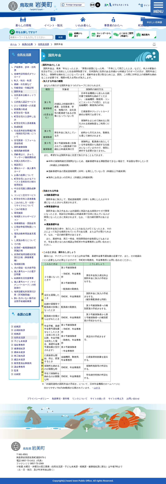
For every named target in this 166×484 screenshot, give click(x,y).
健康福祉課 (19, 348)
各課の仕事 (27, 44)
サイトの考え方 (116, 398)
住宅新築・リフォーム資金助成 (25, 142)
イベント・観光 (53, 25)
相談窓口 (18, 164)
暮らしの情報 (23, 25)
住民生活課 (43, 44)
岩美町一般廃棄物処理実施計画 (25, 249)
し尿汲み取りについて (25, 240)
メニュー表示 (158, 7)
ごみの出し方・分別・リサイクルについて (25, 204)
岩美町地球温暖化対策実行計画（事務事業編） (25, 257)
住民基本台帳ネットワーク (25, 96)
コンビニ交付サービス (25, 195)
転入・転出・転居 (22, 80)
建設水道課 (19, 359)
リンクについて (79, 398)
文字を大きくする (120, 5)
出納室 (17, 374)
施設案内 (146, 35)
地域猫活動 (19, 264)
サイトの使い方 (97, 398)
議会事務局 (19, 367)
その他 (17, 244)
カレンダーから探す (104, 34)
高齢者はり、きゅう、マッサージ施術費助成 (25, 156)
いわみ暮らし (83, 25)
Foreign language (74, 5)
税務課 (17, 334)
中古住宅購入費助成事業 (25, 190)
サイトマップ (150, 5)
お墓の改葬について (24, 175)
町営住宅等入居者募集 (25, 123)
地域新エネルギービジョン (25, 218)
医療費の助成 (20, 109)
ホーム (13, 44)
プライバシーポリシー (38, 398)
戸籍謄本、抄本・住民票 (25, 68)
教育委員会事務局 (22, 363)
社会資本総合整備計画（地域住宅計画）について (25, 133)
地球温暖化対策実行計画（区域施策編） (25, 293)
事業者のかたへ (113, 25)
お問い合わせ (133, 398)
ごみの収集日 (20, 209)
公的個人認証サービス (25, 102)
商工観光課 (19, 356)
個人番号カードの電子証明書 (25, 273)
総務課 (17, 326)
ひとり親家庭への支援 (25, 105)
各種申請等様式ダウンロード (25, 75)
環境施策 (18, 213)
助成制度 (18, 127)
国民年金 (18, 91)
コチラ (97, 388)
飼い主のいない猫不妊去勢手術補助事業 (25, 299)
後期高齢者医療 (21, 150)
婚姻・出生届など (22, 84)
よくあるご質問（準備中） (126, 34)
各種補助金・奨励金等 (25, 223)
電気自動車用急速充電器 (25, 235)
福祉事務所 (19, 345)
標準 (92, 4)
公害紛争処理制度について (25, 228)
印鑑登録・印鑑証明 (24, 88)
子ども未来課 (20, 341)
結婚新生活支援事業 (24, 278)
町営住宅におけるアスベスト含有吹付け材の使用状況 (25, 182)
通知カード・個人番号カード (25, 170)
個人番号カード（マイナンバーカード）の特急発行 (25, 285)
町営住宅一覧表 (21, 113)
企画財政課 (19, 330)
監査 (16, 370)
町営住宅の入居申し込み (25, 118)
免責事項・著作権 (60, 398)
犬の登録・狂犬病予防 (25, 267)
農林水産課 (19, 352)
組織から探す (78, 34)
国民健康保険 (20, 147)
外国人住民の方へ (22, 161)
